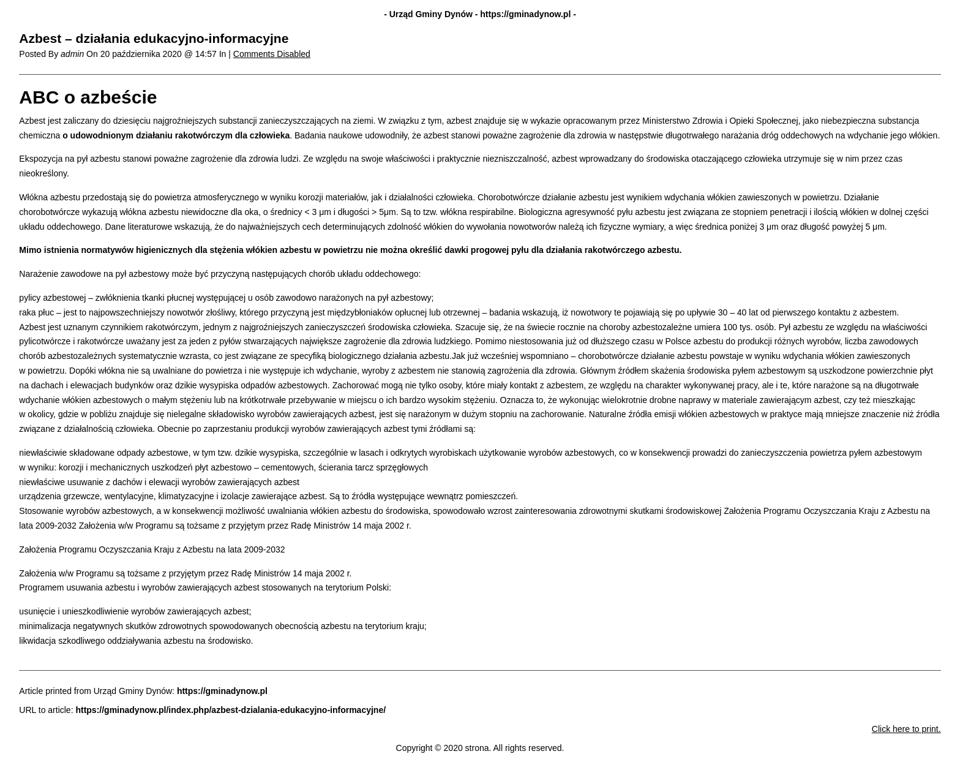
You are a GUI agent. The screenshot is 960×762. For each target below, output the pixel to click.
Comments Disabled (271, 54)
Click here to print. (906, 729)
